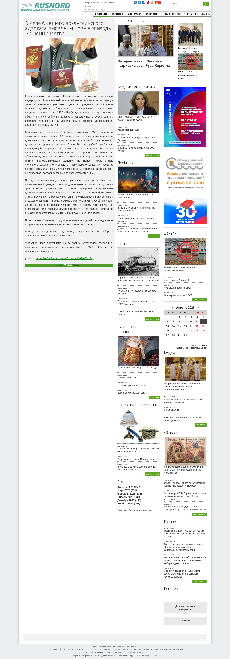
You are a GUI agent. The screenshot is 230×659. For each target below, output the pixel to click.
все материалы (152, 155)
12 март (166, 292)
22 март (166, 504)
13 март (166, 285)
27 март (120, 375)
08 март (120, 464)
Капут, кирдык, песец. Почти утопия (135, 459)
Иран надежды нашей (128, 130)
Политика (117, 13)
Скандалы (191, 13)
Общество (151, 13)
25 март (120, 127)
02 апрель (120, 446)
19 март (120, 383)
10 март (120, 205)
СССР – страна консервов (131, 385)
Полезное (185, 620)
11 (197, 321)
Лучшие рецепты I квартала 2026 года (137, 367)
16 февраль (121, 145)
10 (191, 321)
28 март (166, 277)
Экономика (134, 13)
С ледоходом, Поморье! (176, 280)
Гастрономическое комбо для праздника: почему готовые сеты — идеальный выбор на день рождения (185, 560)
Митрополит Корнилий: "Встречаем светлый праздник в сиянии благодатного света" (182, 386)
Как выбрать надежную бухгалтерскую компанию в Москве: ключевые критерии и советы (185, 533)
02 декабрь (121, 226)
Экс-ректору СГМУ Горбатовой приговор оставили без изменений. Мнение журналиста (185, 496)
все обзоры (154, 236)
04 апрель (167, 541)
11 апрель (167, 407)
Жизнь (205, 13)
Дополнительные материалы (185, 608)
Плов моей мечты (126, 377)
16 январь (120, 215)
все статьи (154, 397)
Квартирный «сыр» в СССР (178, 295)
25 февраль (121, 135)
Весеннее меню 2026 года (131, 393)
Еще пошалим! (171, 410)
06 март (120, 390)
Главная (101, 13)
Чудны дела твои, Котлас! (177, 287)
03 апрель (167, 555)
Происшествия (171, 13)
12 (203, 321)
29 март (166, 480)
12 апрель (167, 397)
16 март (59, 265)
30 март (120, 288)
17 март (120, 298)
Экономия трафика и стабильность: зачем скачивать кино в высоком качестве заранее (182, 574)
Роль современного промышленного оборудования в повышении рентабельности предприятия (183, 547)
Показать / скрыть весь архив (134, 510)
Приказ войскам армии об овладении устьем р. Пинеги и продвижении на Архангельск (183, 470)
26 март (166, 568)
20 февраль (121, 309)
